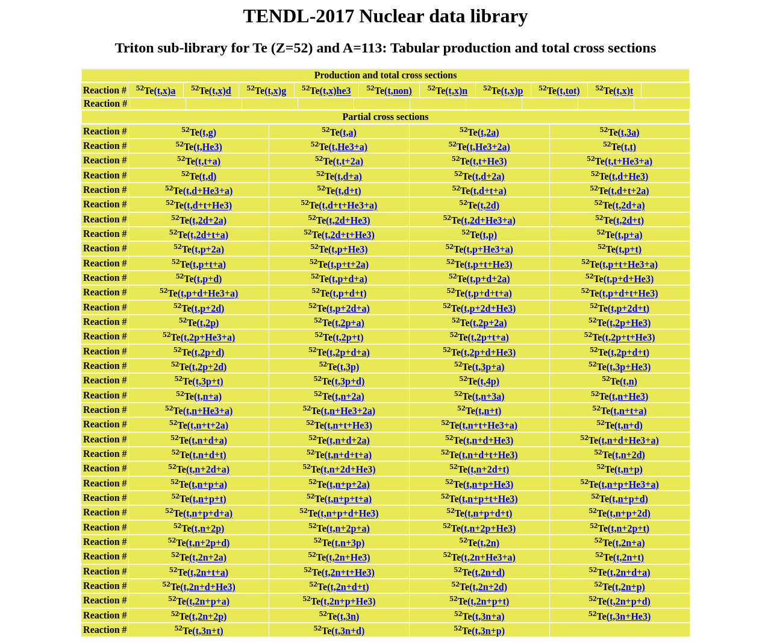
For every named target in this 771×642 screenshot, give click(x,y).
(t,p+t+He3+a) (628, 264)
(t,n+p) (628, 470)
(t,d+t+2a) (628, 191)
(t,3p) (348, 367)
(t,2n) (488, 543)
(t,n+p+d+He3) (348, 514)
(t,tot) (568, 91)
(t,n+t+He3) (348, 426)
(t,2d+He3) (348, 220)
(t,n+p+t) (207, 499)
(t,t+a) (207, 162)
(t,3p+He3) (629, 367)
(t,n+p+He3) (488, 484)
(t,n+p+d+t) (488, 514)
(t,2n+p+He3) (348, 602)
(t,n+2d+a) (207, 470)
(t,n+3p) (347, 543)
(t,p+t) (628, 250)
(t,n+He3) (629, 396)
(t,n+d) (628, 426)
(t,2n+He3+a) (488, 558)
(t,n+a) (208, 396)
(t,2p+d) (208, 352)
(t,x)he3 (335, 91)
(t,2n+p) (628, 587)
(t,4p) (488, 382)
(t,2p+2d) (208, 367)
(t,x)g (275, 91)
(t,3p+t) (207, 382)
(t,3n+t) (207, 631)
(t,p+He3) (348, 250)
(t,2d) (488, 206)
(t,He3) (207, 147)
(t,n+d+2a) (348, 440)
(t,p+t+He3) (488, 264)
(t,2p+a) (348, 323)
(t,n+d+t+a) (348, 455)
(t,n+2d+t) (488, 470)
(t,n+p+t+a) (348, 499)
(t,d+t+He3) (208, 206)
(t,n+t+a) (628, 411)
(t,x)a (164, 91)
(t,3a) (628, 132)
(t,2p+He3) (629, 323)
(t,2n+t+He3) (348, 572)
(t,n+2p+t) (628, 528)
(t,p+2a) (208, 250)
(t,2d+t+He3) (348, 235)
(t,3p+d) (347, 382)
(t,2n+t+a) (207, 572)
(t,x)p (512, 91)
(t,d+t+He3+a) (348, 206)
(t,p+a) (628, 235)
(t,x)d (220, 91)
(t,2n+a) (628, 543)
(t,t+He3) (488, 162)
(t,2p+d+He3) (488, 352)
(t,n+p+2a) (348, 484)
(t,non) (398, 91)
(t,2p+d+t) (628, 352)
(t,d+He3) (629, 176)
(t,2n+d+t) (348, 587)
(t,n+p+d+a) (208, 514)
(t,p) (488, 235)
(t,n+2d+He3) (348, 470)
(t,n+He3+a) (208, 411)
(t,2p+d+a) (348, 352)
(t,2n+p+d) (629, 602)
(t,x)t (623, 91)
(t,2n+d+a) (628, 572)
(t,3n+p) (488, 631)
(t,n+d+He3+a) (628, 440)
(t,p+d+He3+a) (208, 294)
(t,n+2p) (208, 528)
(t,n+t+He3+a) (488, 426)
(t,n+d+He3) (488, 440)
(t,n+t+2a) (207, 426)
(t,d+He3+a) (208, 191)
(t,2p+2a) (488, 323)
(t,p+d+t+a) (487, 294)
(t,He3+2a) (488, 147)
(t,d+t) (348, 191)
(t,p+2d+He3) (488, 308)
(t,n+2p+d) (208, 543)
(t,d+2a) (488, 176)
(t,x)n (456, 91)
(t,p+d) (208, 279)
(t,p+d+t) (347, 294)
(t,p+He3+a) (488, 250)
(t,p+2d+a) (348, 308)
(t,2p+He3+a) (208, 338)
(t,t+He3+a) (628, 162)
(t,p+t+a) (208, 264)
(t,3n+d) (347, 631)
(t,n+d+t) (207, 455)
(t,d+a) (348, 176)
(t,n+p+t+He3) (488, 499)
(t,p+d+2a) (488, 279)
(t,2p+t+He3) (628, 338)
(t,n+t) (488, 411)
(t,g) (207, 132)
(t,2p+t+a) (487, 338)
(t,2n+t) (628, 558)
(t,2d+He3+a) (488, 220)
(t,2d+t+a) (207, 235)
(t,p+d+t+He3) (628, 294)
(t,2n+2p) (208, 616)
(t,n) (628, 382)
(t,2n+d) (488, 572)
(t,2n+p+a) (207, 602)
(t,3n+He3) (629, 616)
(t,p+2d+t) (628, 308)
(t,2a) (488, 132)
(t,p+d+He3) (629, 279)
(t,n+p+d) (628, 499)
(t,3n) (348, 616)
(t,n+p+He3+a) (628, 484)
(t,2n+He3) (348, 558)
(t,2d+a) (628, 206)
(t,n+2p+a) (348, 528)
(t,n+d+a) (208, 440)
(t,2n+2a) (207, 558)
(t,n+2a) (348, 396)
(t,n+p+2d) (629, 514)
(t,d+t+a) (488, 191)
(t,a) (348, 132)
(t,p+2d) (208, 308)
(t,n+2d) (628, 455)
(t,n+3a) (488, 396)
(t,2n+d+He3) (208, 587)
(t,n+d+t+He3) (488, 455)
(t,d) (208, 176)
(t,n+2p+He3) (488, 528)
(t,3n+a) (488, 616)
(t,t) (628, 147)
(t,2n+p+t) (488, 602)
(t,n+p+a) (208, 484)
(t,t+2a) (348, 162)
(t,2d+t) (628, 220)
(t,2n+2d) (488, 587)
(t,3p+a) (488, 367)
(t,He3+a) (347, 147)
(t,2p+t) (347, 338)
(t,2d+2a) (207, 220)
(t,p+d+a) (348, 279)
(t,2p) (208, 323)
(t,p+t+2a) (348, 264)
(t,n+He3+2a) (347, 411)
